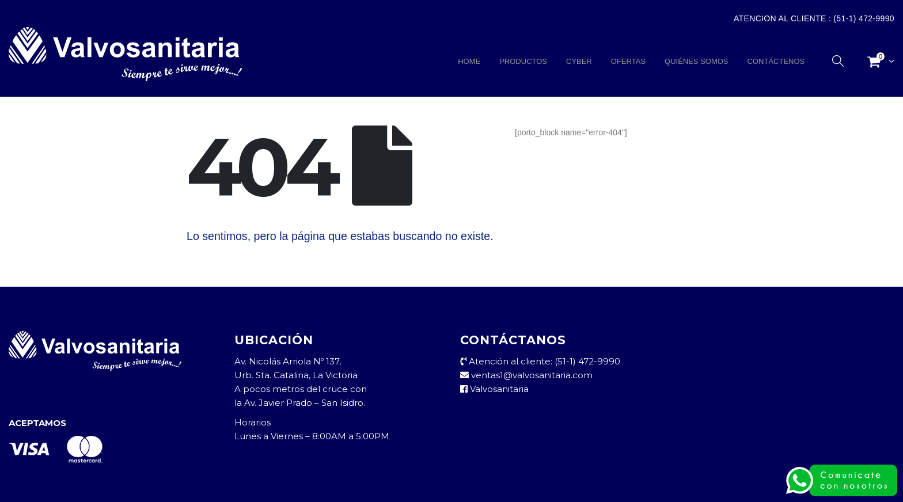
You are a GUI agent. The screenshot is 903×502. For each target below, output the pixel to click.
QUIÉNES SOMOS (697, 61)
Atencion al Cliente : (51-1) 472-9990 (814, 18)
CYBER (579, 61)
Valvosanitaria (494, 388)
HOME (469, 61)
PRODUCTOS (523, 61)
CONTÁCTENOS (776, 61)
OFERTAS (628, 61)
